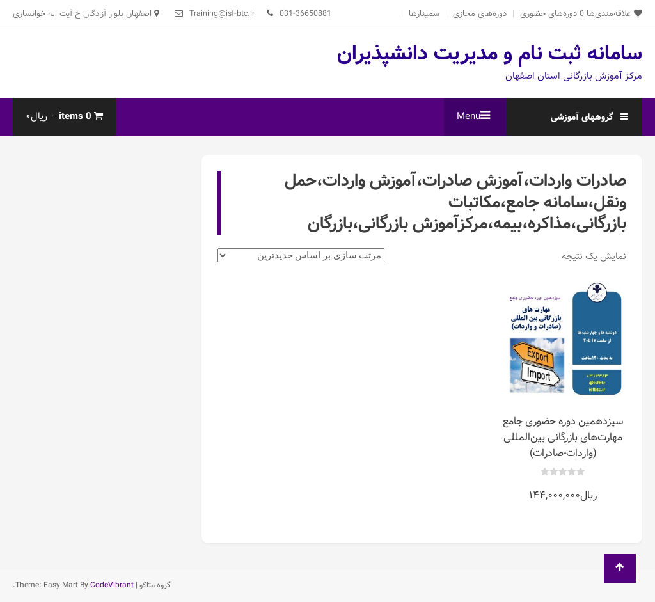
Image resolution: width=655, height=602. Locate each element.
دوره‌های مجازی (480, 13)
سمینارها (424, 13)
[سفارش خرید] (300, 255)
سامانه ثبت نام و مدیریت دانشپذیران (489, 54)
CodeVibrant (112, 585)
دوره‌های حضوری (548, 13)
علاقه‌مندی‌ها (611, 13)
